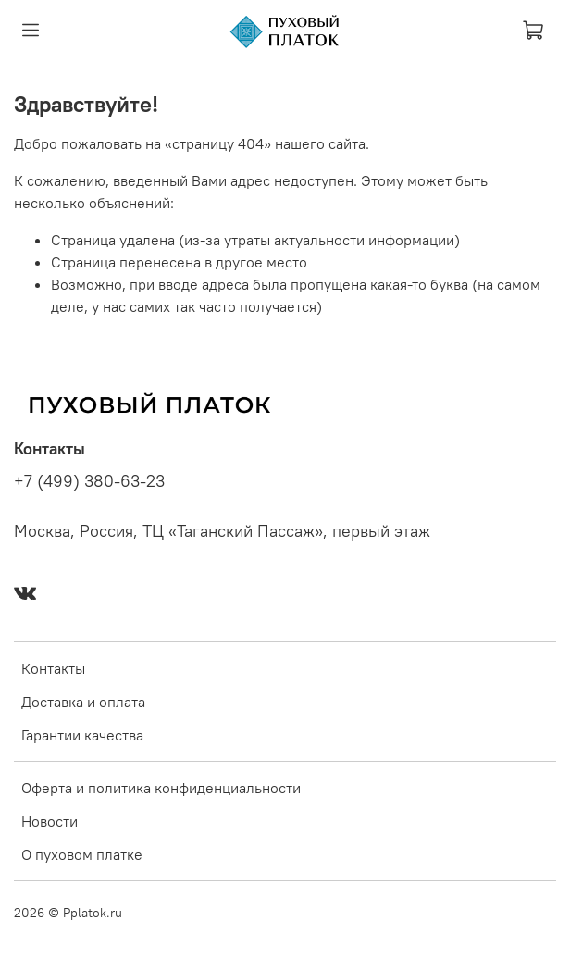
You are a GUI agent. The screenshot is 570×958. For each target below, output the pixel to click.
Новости (49, 821)
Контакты (53, 668)
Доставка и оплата (83, 701)
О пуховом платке (81, 854)
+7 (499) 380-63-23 (89, 481)
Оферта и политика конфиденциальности (161, 787)
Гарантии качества (82, 735)
